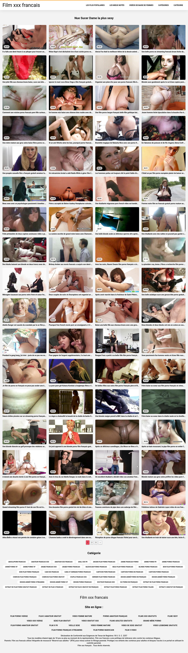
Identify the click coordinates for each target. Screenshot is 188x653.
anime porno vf (29, 567)
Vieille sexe (74, 625)
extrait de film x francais (52, 587)
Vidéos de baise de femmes (141, 5)
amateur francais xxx (40, 562)
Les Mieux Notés (117, 5)
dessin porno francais (82, 582)
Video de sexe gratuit (131, 625)
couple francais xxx (78, 577)
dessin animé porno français (163, 577)
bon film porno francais (173, 567)
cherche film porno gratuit (53, 577)
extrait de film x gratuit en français (83, 587)
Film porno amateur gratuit (24, 625)
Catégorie (178, 5)
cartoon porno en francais (132, 572)
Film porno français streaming (67, 630)
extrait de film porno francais (155, 582)
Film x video (130, 630)
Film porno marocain (103, 630)
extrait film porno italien (142, 587)
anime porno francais (171, 562)
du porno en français (129, 582)
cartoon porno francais (159, 572)
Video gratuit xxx (90, 621)
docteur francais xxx (106, 582)
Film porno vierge (19, 616)
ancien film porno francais (104, 562)
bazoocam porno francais (96, 567)
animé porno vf (11, 567)
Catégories (163, 5)
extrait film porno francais (115, 587)
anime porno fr (150, 562)
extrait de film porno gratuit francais (21, 587)
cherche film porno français (24, 577)
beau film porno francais (123, 567)
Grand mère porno (152, 621)
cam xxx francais (52, 572)
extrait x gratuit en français (171, 587)
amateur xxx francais (63, 562)
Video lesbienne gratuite (165, 625)
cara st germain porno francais (78, 572)
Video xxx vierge (35, 621)
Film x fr (53, 625)
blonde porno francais (148, 567)
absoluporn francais (17, 562)
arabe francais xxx (49, 567)
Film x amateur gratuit (50, 616)
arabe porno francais (71, 567)
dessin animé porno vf (59, 582)
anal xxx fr (82, 562)
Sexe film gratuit (62, 621)
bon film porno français (29, 572)
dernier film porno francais (103, 577)
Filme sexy (173, 616)
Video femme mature (82, 616)
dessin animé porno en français (133, 577)
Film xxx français (85, 646)
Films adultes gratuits (121, 621)
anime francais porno (129, 562)
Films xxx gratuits (147, 616)
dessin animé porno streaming (32, 582)
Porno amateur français (115, 616)
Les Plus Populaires (95, 5)
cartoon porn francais (105, 572)
